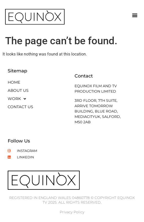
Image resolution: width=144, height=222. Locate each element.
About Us (18, 90)
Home (14, 82)
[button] (134, 15)
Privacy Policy (72, 212)
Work (17, 99)
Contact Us (20, 106)
